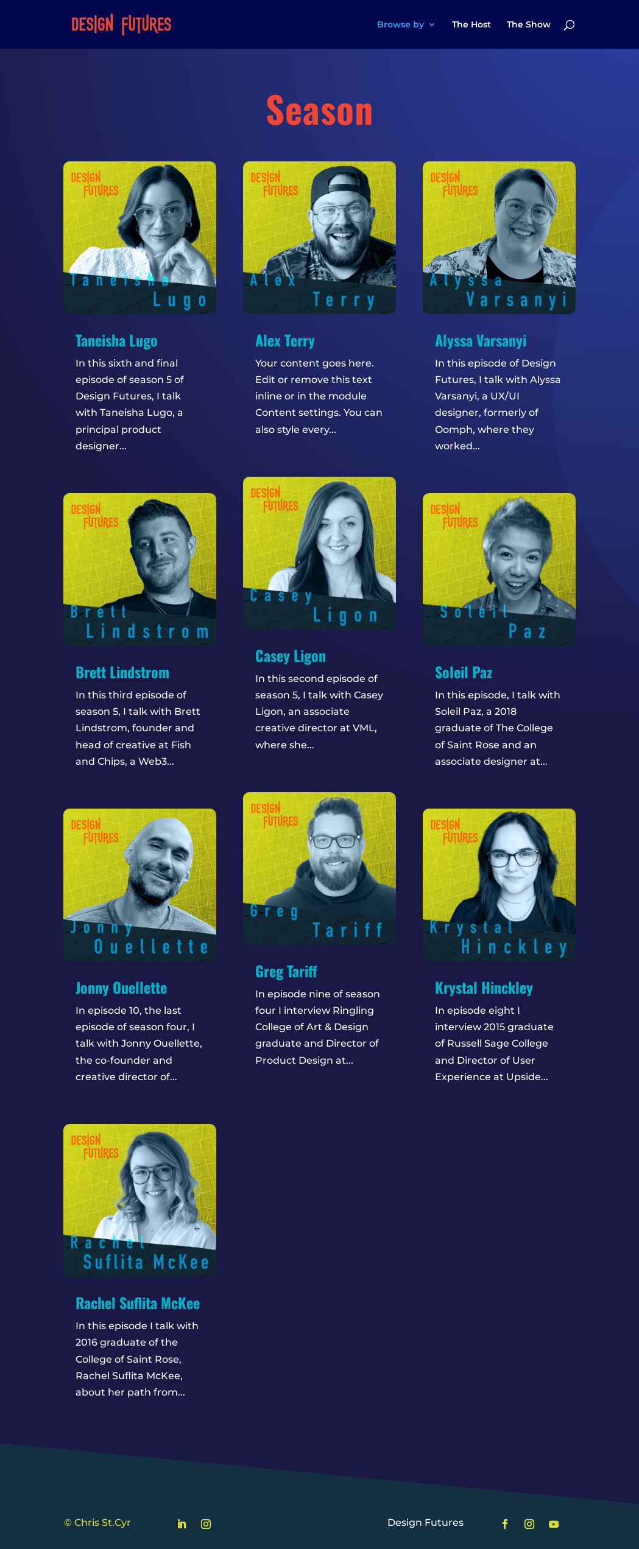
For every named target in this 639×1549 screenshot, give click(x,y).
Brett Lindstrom (122, 672)
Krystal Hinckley (484, 987)
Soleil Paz (463, 672)
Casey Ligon (290, 655)
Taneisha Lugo (117, 340)
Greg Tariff (286, 971)
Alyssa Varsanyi (480, 340)
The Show (529, 25)
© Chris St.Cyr (97, 1522)
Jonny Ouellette (121, 987)
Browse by (400, 25)
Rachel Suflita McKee (138, 1302)
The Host (471, 25)
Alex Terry (285, 340)
